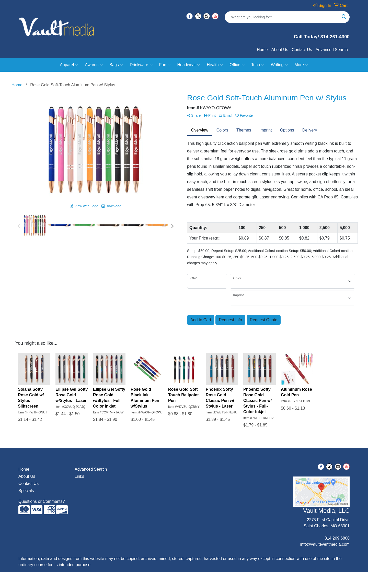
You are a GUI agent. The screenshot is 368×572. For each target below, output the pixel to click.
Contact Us (302, 49)
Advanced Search (332, 49)
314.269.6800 (337, 538)
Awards (94, 65)
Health (215, 65)
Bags (116, 65)
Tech (257, 65)
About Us (279, 49)
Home (262, 49)
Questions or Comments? (41, 501)
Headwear (188, 65)
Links (79, 476)
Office (237, 65)
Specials (26, 490)
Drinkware (141, 65)
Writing (279, 65)
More (301, 65)
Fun (165, 65)
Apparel (69, 65)
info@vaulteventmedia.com (325, 544)
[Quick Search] (282, 17)
